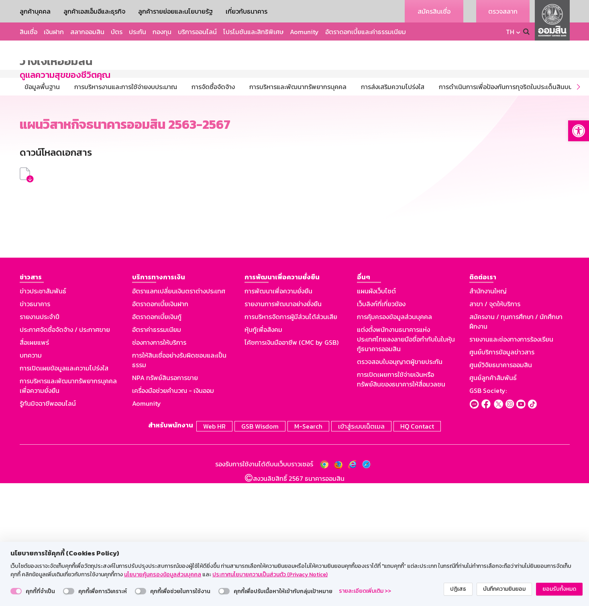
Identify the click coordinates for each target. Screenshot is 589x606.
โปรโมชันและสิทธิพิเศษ (253, 32)
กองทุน (162, 32)
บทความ (31, 479)
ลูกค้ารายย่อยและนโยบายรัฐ (175, 11)
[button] (578, 130)
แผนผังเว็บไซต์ (376, 415)
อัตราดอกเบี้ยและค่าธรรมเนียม (365, 32)
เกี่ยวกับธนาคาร (246, 11)
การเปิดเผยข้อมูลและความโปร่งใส (64, 492)
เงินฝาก (54, 32)
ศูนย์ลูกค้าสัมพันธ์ (493, 501)
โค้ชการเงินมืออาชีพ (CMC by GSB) (291, 466)
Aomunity (304, 32)
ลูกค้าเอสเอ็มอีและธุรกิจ (94, 11)
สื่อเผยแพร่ (34, 466)
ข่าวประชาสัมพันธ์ (43, 415)
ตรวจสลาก (503, 11)
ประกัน (137, 32)
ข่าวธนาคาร (35, 428)
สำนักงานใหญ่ (488, 415)
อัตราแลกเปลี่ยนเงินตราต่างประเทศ (178, 415)
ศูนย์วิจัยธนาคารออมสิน (500, 489)
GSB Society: (488, 514)
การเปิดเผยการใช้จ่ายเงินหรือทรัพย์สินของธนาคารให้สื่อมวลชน (401, 503)
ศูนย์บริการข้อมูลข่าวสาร (501, 476)
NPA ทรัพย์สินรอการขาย (165, 501)
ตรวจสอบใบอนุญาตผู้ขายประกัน (399, 485)
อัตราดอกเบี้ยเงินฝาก (160, 428)
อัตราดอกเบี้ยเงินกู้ (156, 440)
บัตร (116, 32)
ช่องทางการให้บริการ (159, 466)
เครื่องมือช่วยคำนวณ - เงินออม (173, 514)
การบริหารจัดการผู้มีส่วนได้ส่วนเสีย (291, 440)
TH (510, 32)
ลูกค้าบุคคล (35, 11)
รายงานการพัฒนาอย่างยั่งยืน (283, 428)
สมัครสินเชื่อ (434, 11)
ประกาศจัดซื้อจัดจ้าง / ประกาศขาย (65, 453)
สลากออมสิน (87, 32)
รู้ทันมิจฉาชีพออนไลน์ (48, 527)
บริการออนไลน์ (197, 32)
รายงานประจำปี (39, 440)
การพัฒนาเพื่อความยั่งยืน (278, 415)
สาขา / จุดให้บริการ (494, 428)
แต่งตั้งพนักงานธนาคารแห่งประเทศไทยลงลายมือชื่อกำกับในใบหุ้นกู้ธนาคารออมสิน (406, 463)
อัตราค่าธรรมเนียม (156, 453)
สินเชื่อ (28, 32)
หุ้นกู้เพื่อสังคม (263, 453)
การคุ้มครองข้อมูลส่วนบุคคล (394, 440)
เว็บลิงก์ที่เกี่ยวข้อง (381, 428)
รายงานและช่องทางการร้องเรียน (511, 463)
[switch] (16, 591)
